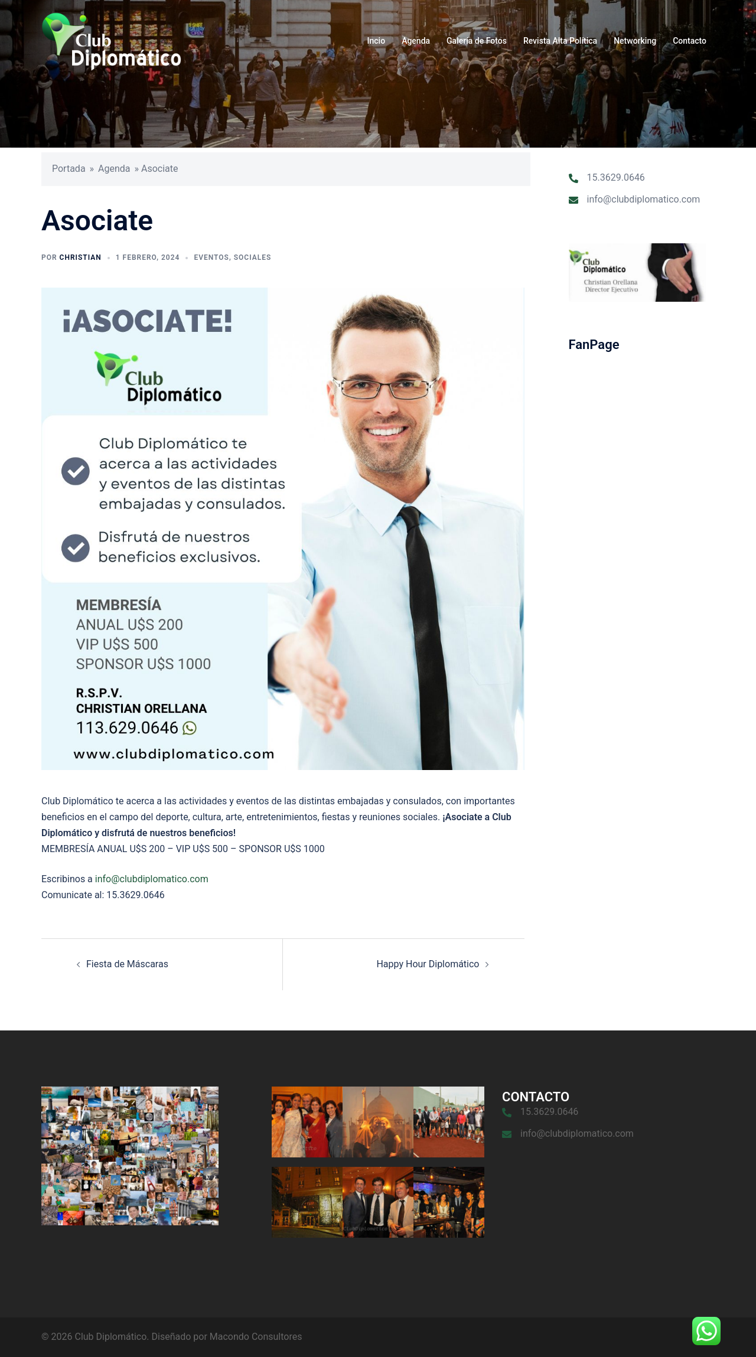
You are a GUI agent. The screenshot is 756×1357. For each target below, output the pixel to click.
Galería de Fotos (477, 40)
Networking (635, 40)
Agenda (416, 40)
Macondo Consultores (256, 1336)
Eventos (211, 257)
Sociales (253, 257)
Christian (81, 257)
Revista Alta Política (560, 40)
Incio (376, 40)
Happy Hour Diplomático (427, 964)
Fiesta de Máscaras (127, 964)
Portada (69, 168)
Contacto (689, 40)
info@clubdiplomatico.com (151, 879)
